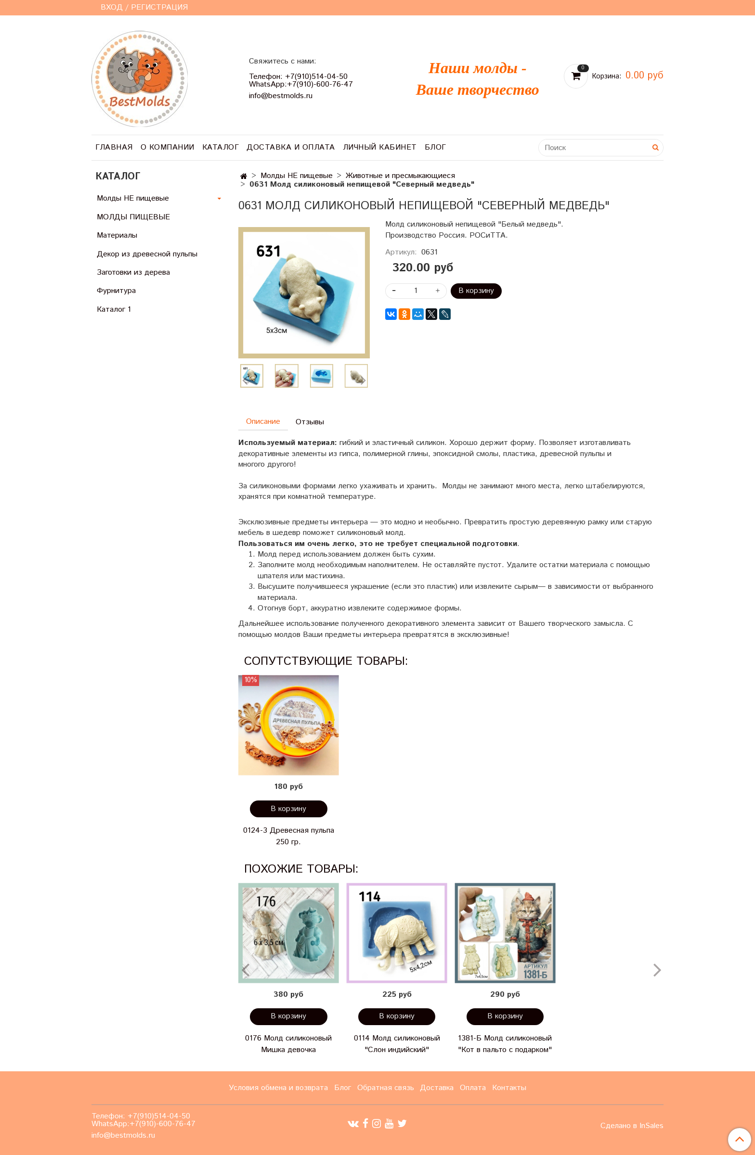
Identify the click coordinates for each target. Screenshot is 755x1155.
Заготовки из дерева (133, 272)
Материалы (117, 235)
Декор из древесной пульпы (147, 254)
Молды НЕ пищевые (296, 175)
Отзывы (310, 422)
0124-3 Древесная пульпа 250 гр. (288, 836)
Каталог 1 (114, 309)
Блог (435, 147)
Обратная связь (385, 1087)
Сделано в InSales (632, 1126)
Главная (114, 147)
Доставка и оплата (291, 147)
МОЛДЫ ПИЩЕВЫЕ (133, 217)
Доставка (437, 1087)
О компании (168, 147)
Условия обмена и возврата (278, 1087)
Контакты (509, 1087)
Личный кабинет (380, 147)
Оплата (473, 1087)
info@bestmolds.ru (280, 96)
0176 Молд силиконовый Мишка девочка (288, 1044)
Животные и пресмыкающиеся (400, 175)
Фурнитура (116, 290)
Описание (263, 421)
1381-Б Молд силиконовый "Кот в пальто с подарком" (505, 1044)
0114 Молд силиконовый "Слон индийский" (397, 1044)
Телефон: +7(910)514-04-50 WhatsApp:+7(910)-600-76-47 (301, 80)
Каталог (220, 147)
